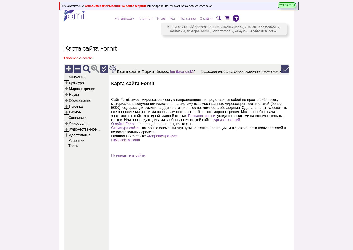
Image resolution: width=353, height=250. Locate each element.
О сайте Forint (123, 124)
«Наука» (241, 31)
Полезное (188, 18)
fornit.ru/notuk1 (182, 71)
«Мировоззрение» (204, 27)
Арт (173, 18)
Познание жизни (201, 116)
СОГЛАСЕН (287, 5)
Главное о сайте (78, 58)
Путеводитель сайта (128, 155)
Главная (145, 18)
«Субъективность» (263, 31)
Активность (125, 18)
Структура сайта (125, 128)
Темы (161, 18)
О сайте (206, 18)
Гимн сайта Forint (125, 140)
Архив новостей (227, 120)
